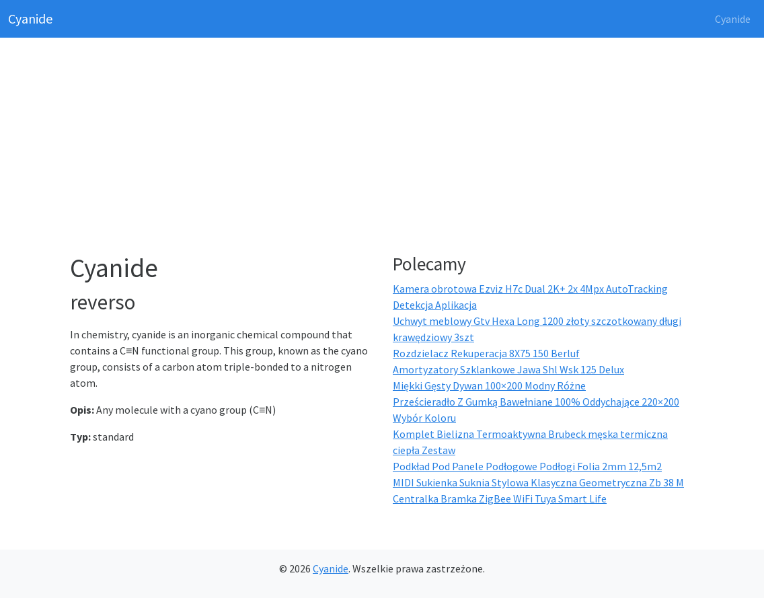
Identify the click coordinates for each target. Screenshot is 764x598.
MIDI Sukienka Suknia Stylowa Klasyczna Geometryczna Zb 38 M (538, 482)
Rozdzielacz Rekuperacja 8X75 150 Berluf (486, 353)
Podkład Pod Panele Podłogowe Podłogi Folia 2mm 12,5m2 (527, 466)
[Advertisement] (390, 148)
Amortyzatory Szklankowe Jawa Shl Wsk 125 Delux (508, 369)
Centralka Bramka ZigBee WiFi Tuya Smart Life (500, 498)
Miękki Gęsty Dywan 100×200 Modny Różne (489, 385)
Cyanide (30, 18)
